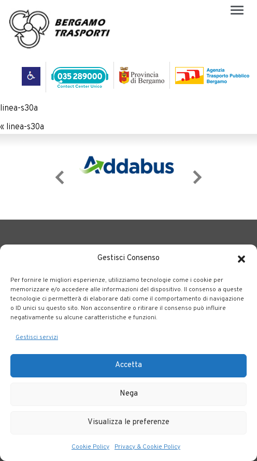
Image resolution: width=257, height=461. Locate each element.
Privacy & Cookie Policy (147, 447)
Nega (129, 394)
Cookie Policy (90, 447)
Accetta (128, 365)
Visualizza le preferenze (128, 422)
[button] (241, 259)
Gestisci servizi (37, 337)
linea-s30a (19, 108)
